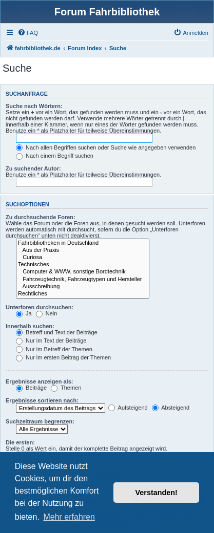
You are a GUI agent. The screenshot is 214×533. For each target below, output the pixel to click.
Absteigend (171, 407)
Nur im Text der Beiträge (51, 340)
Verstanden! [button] (156, 492)
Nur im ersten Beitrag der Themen (63, 357)
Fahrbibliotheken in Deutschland (82, 243)
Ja (24, 313)
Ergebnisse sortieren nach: (42, 400)
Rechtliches (82, 293)
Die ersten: (20, 442)
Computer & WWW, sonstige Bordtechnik (82, 271)
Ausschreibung (82, 286)
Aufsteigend (128, 407)
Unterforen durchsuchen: (39, 307)
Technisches (82, 264)
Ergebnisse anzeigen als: (39, 381)
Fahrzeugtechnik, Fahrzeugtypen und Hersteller (82, 279)
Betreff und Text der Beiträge (57, 332)
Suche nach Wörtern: (34, 106)
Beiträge (31, 388)
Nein (46, 313)
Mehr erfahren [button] (69, 517)
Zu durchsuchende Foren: (40, 217)
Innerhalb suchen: (30, 326)
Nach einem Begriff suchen (54, 156)
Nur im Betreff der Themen (54, 349)
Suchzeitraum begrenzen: (40, 421)
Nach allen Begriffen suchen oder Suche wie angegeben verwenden (106, 147)
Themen (66, 388)
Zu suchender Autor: (33, 168)
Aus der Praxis (82, 250)
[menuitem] (27, 33)
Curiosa (82, 257)
